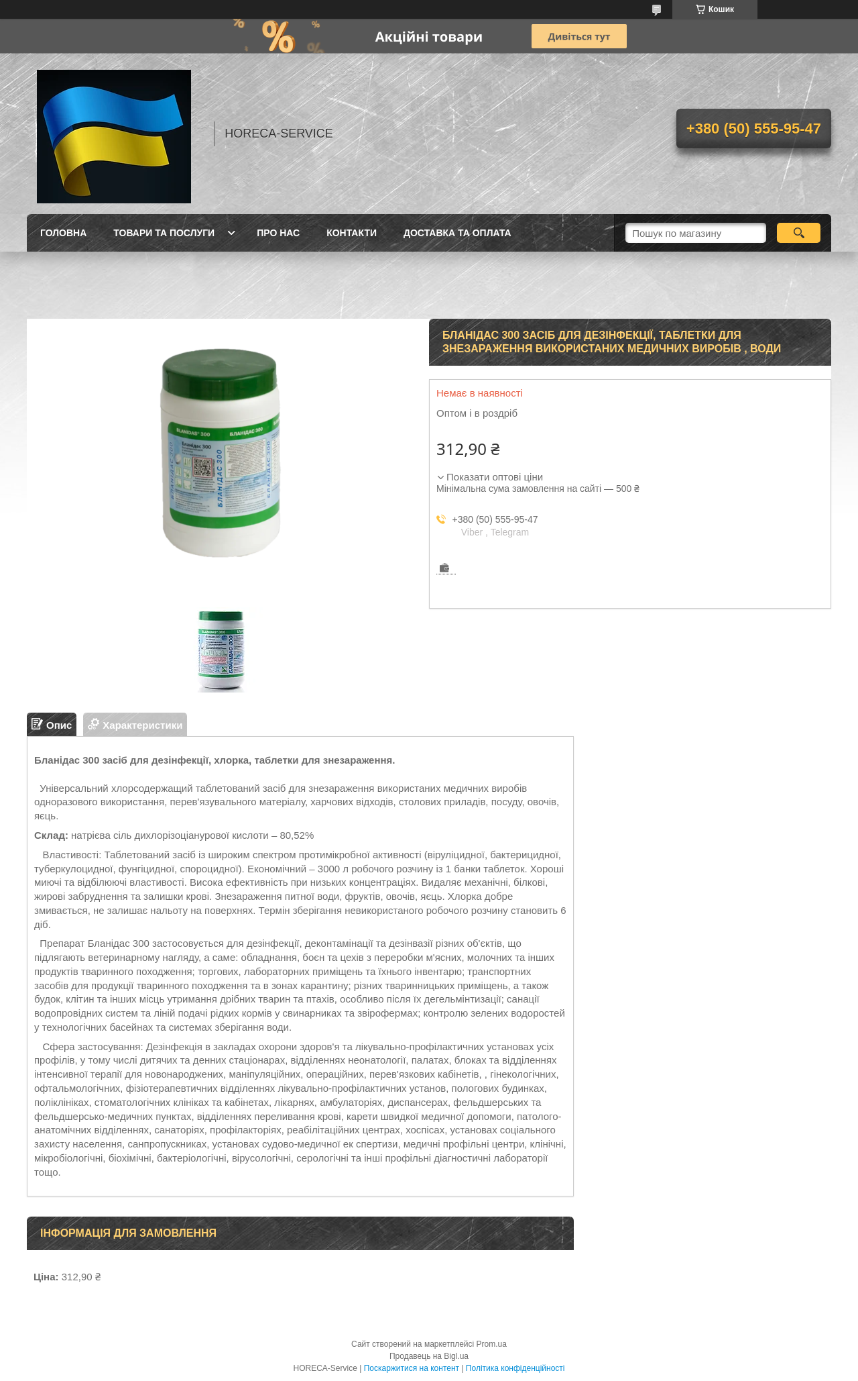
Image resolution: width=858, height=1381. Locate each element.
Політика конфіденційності (515, 1368)
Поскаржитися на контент (411, 1368)
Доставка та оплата (457, 232)
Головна (63, 232)
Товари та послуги (163, 232)
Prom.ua (492, 1344)
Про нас (278, 232)
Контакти (351, 232)
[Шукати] (798, 233)
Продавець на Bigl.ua (429, 1356)
